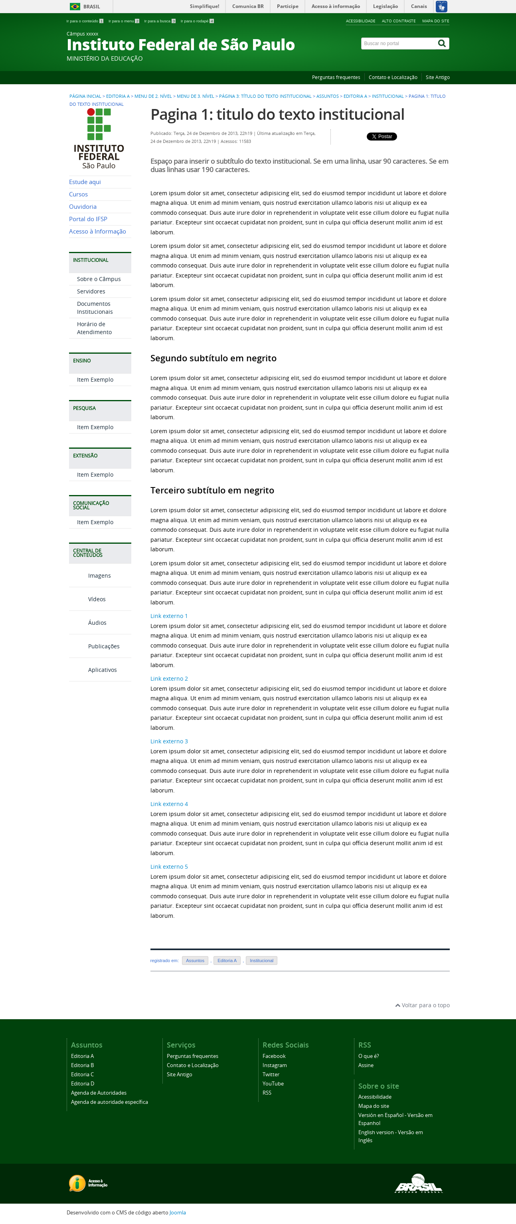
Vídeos (87, 599)
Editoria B (82, 1065)
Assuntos (327, 96)
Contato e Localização (393, 77)
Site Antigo (438, 77)
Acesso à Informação (97, 231)
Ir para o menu (124, 21)
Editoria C (82, 1074)
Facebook (274, 1056)
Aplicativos (93, 669)
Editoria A (118, 96)
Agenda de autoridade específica (109, 1102)
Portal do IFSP (88, 219)
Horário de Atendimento (94, 328)
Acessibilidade (361, 21)
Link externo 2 (169, 678)
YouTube (273, 1083)
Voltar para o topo (422, 1005)
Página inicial (85, 96)
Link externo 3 (169, 741)
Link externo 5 (169, 866)
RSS (267, 1092)
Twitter (271, 1074)
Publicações (94, 646)
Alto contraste (399, 21)
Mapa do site (435, 21)
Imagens (90, 575)
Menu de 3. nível (195, 96)
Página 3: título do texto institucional (265, 96)
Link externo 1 (169, 616)
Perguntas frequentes (336, 77)
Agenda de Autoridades (99, 1092)
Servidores (91, 291)
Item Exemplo (95, 379)
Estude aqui (85, 182)
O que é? (368, 1056)
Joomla (178, 1212)
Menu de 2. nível (153, 96)
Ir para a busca (160, 21)
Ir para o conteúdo (86, 21)
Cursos (78, 194)
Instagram (275, 1065)
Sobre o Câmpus (99, 279)
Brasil (91, 6)
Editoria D (82, 1083)
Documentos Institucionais (95, 307)
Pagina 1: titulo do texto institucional (277, 114)
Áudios (88, 622)
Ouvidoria (83, 206)
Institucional (388, 96)
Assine (366, 1065)
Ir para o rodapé (197, 21)
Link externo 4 (169, 804)
